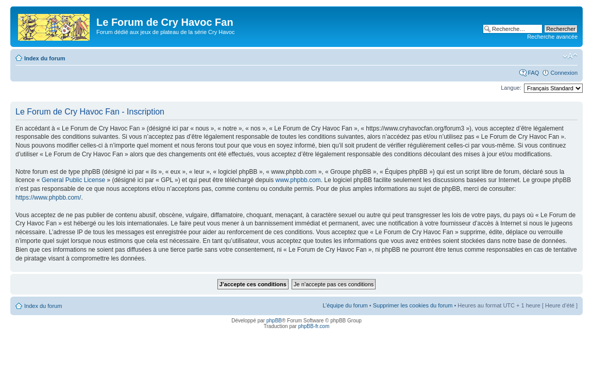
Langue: (511, 88)
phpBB (274, 320)
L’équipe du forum (345, 305)
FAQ (533, 73)
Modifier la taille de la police (570, 56)
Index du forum (44, 58)
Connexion (564, 73)
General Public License (73, 180)
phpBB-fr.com (314, 326)
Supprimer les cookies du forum (413, 305)
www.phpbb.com (298, 180)
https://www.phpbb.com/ (48, 197)
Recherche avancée (552, 37)
